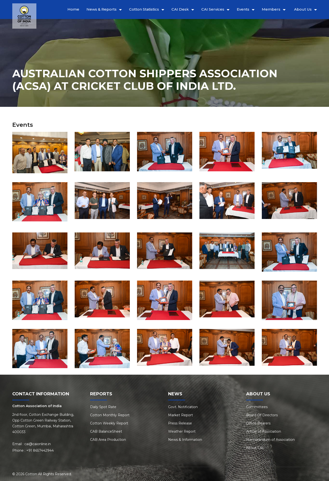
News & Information (185, 439)
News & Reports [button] (101, 9)
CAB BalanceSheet (106, 431)
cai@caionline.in (37, 444)
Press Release (180, 423)
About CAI (254, 448)
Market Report (180, 415)
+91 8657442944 (40, 450)
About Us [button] (303, 9)
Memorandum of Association (270, 439)
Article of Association (263, 431)
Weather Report (182, 431)
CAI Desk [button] (180, 9)
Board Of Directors (262, 415)
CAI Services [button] (212, 9)
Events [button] (243, 9)
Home (73, 9)
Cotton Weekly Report (109, 423)
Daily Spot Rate (103, 407)
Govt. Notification (183, 407)
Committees (257, 407)
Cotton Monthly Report (110, 415)
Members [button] (271, 9)
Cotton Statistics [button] (144, 9)
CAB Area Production (108, 439)
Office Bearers (258, 423)
